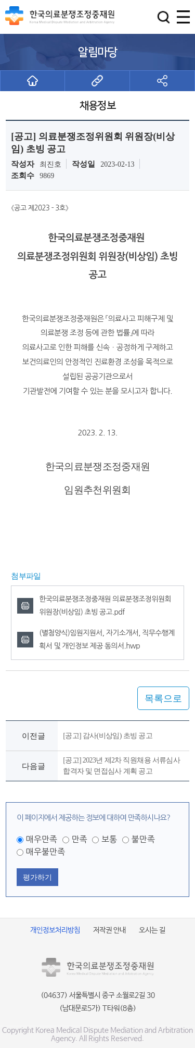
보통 (109, 839)
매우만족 (41, 839)
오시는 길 (152, 930)
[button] (163, 16)
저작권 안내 (109, 930)
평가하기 (37, 877)
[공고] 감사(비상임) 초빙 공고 (107, 736)
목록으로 (163, 698)
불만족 (143, 839)
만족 (79, 839)
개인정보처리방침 (55, 930)
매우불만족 (45, 851)
